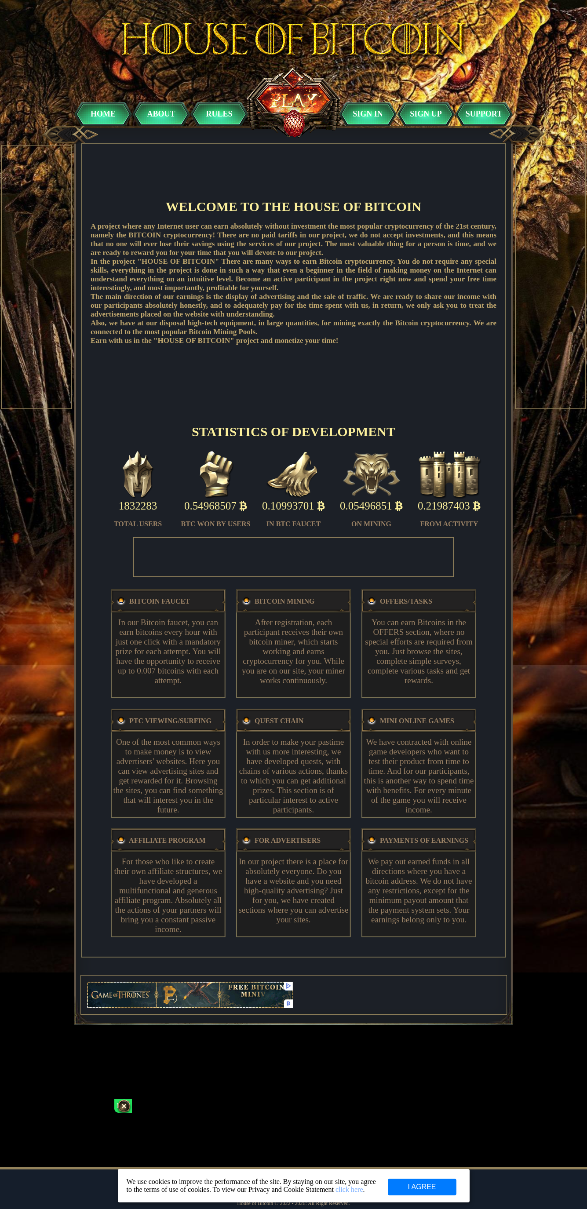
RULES (219, 113)
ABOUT (161, 113)
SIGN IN (368, 113)
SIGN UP (426, 113)
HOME (103, 113)
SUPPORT (484, 113)
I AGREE (422, 1187)
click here (349, 1189)
